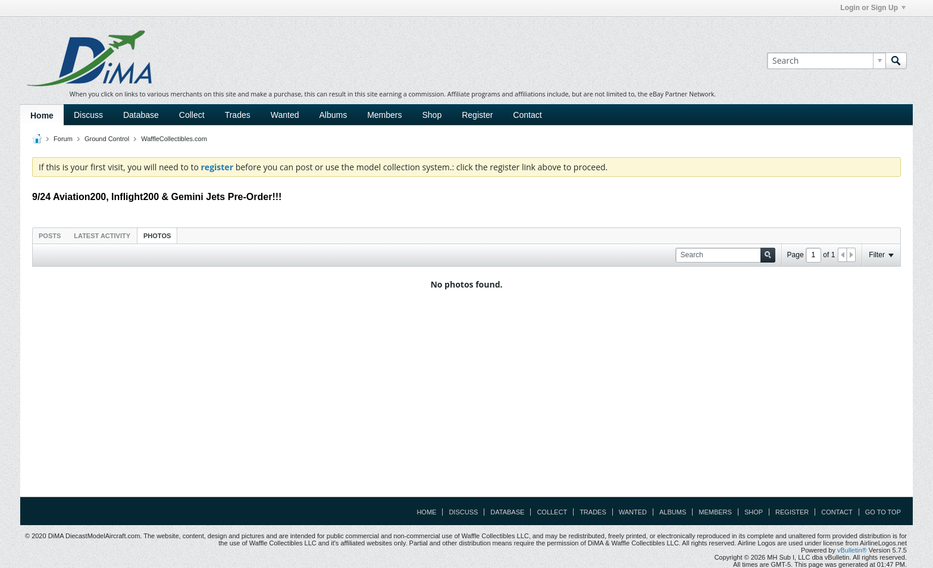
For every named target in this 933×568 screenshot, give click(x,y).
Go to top (883, 512)
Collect (192, 115)
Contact (527, 115)
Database (141, 115)
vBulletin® (852, 550)
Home (42, 115)
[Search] (826, 60)
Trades (238, 115)
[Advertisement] (466, 403)
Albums (333, 115)
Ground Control (106, 138)
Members (384, 115)
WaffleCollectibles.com (174, 138)
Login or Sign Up (873, 8)
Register (477, 115)
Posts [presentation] (50, 235)
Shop (432, 115)
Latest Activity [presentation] (102, 235)
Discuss (88, 115)
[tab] (49, 235)
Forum (63, 138)
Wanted (285, 115)
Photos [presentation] (157, 235)
